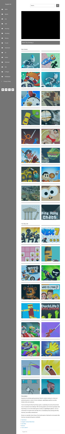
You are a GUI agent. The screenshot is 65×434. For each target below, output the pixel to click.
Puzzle (5, 43)
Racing (5, 38)
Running (5, 28)
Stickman (5, 62)
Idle (4, 67)
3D (4, 52)
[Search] (42, 5)
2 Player (5, 71)
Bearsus (23, 425)
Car (4, 19)
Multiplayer (6, 76)
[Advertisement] (40, 25)
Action (5, 57)
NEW (4, 9)
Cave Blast (23, 423)
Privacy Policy (6, 81)
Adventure (6, 47)
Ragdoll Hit (24, 431)
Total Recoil (23, 419)
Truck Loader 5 (24, 427)
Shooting (5, 33)
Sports (5, 14)
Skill (4, 23)
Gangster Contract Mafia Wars (27, 421)
